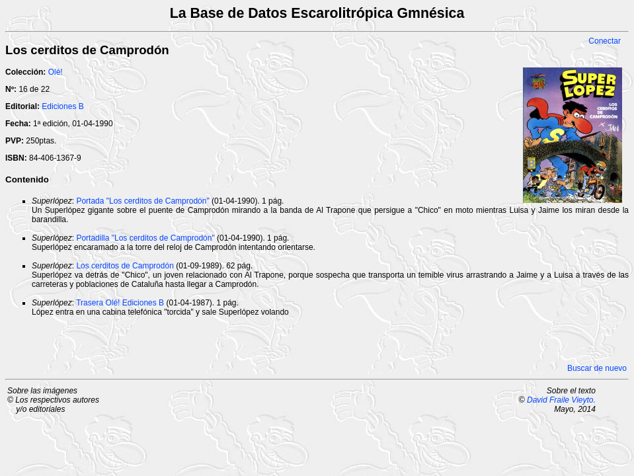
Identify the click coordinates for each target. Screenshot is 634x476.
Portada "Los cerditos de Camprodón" (142, 201)
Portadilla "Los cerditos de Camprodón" (145, 238)
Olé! (55, 72)
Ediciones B (62, 106)
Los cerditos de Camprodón (124, 265)
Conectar (604, 41)
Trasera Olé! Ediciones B (120, 302)
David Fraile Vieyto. (561, 400)
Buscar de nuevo (597, 368)
